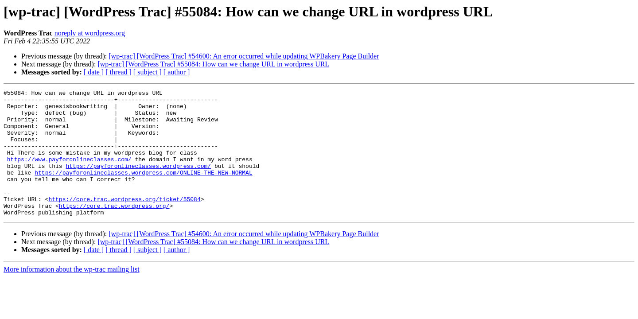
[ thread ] (118, 72)
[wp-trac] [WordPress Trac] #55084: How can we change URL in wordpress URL (213, 64)
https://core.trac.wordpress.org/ (114, 229)
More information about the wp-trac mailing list (72, 294)
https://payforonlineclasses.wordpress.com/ (138, 182)
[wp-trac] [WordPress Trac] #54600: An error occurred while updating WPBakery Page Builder (244, 56)
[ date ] (94, 72)
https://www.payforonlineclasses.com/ (69, 174)
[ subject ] (147, 72)
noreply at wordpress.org (89, 33)
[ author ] (176, 72)
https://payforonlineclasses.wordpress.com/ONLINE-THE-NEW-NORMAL (143, 190)
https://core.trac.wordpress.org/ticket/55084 (124, 222)
